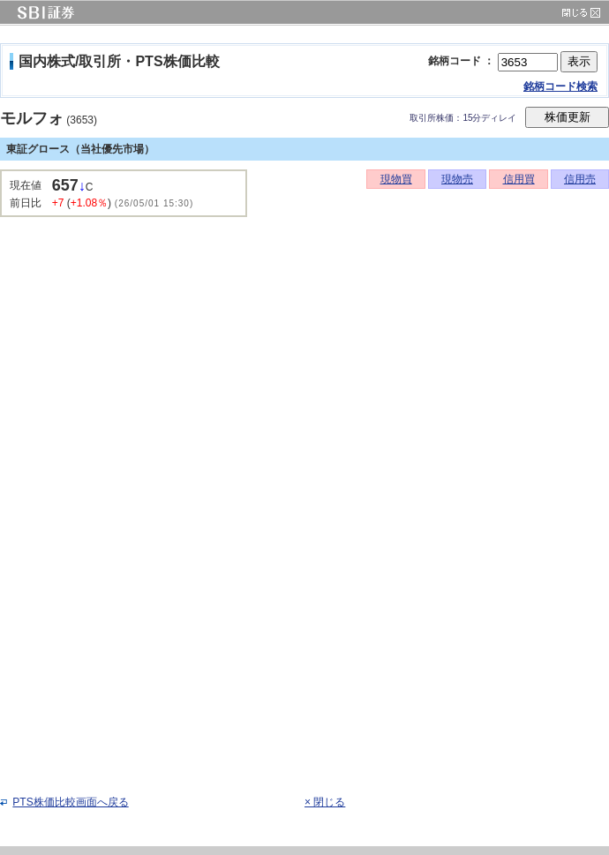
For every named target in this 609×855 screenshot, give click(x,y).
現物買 (396, 179)
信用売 (580, 179)
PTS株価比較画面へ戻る (70, 802)
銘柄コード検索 (560, 86)
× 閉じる (324, 802)
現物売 (457, 179)
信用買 (519, 179)
